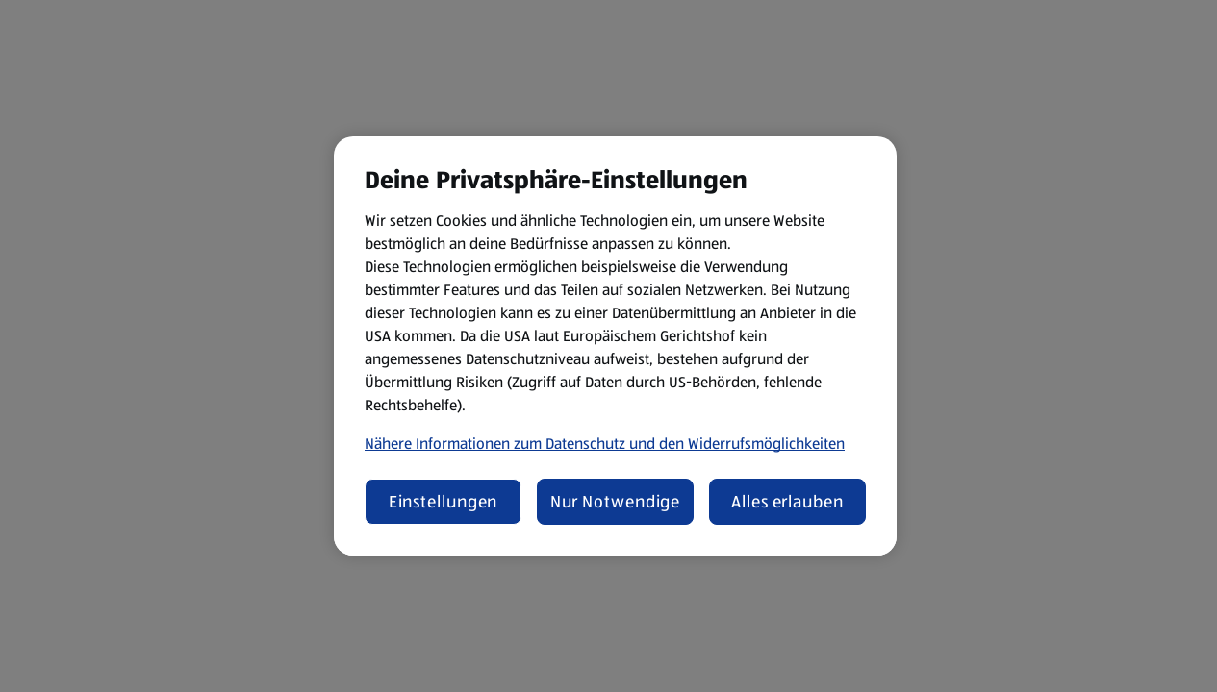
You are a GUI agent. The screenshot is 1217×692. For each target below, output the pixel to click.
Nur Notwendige (615, 501)
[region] (615, 346)
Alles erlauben (787, 501)
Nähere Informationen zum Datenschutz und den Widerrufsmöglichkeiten (605, 443)
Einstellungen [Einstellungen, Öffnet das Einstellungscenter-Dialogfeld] (443, 501)
